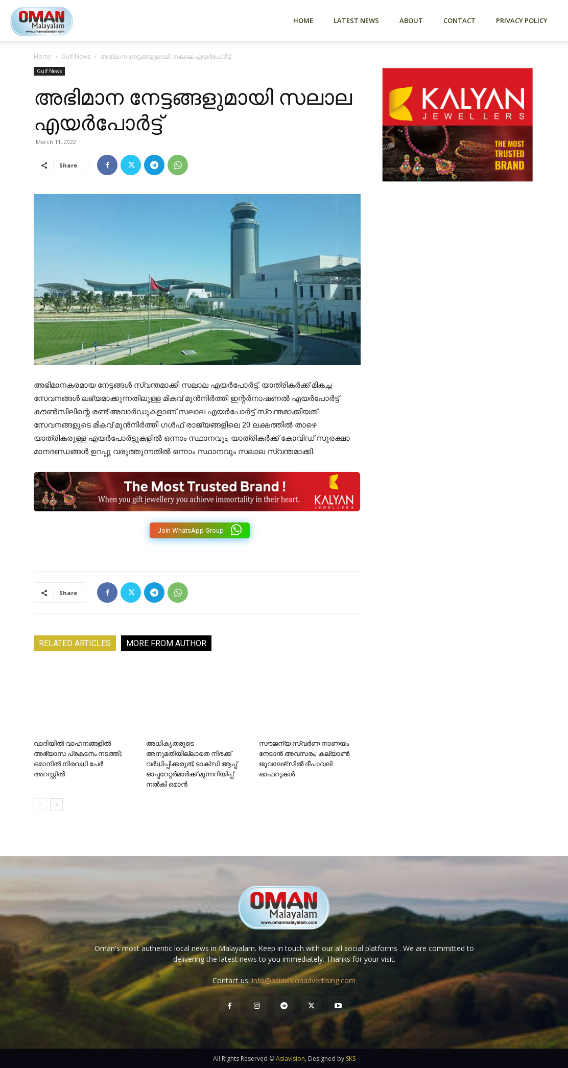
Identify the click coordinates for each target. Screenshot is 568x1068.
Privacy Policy (522, 20)
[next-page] (56, 804)
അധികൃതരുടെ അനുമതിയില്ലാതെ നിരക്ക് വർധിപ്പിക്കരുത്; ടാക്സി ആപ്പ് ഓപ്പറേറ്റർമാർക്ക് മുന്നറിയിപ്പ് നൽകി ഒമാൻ (191, 764)
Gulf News (75, 56)
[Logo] (56, 20)
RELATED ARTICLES (75, 643)
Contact (459, 20)
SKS (351, 1058)
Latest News (356, 20)
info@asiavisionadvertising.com (304, 980)
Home (303, 20)
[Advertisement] (457, 299)
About (411, 20)
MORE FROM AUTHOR (166, 643)
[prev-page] (40, 804)
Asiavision (290, 1058)
